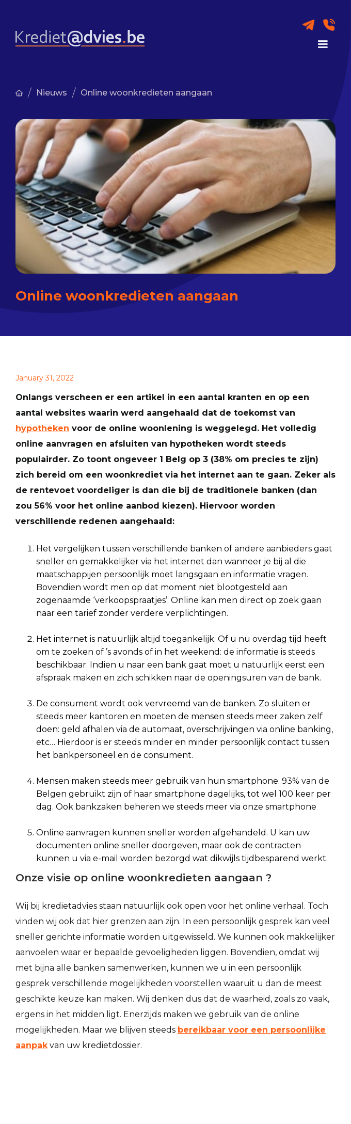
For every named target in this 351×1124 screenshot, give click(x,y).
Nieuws (51, 93)
